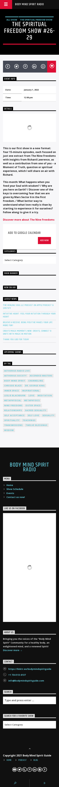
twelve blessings (36, 425)
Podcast (22, 760)
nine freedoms (13, 405)
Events (10, 493)
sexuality (48, 415)
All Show (11, 19)
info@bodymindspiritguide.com (26, 680)
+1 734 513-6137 (17, 674)
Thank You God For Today (16, 339)
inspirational (31, 390)
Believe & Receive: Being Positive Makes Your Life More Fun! (28, 324)
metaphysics (32, 400)
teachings (29, 420)
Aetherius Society (15, 375)
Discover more (12, 650)
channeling (35, 380)
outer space (33, 405)
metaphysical (12, 400)
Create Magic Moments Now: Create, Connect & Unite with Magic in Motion (27, 332)
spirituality (12, 420)
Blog (36, 760)
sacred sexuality (35, 410)
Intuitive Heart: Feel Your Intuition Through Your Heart (29, 315)
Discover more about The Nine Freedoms (28, 219)
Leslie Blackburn (14, 395)
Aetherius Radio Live (17, 370)
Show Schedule (14, 489)
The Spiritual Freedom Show (36, 19)
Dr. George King (35, 385)
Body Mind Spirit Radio (29, 4)
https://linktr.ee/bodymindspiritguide (29, 668)
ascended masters (41, 375)
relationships (13, 410)
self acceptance (14, 415)
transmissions (13, 425)
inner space (11, 390)
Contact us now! (15, 497)
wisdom (9, 430)
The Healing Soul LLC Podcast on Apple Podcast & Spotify (28, 307)
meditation (45, 395)
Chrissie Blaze (13, 385)
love (31, 395)
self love (33, 415)
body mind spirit (14, 380)
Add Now (44, 240)
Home (9, 485)
